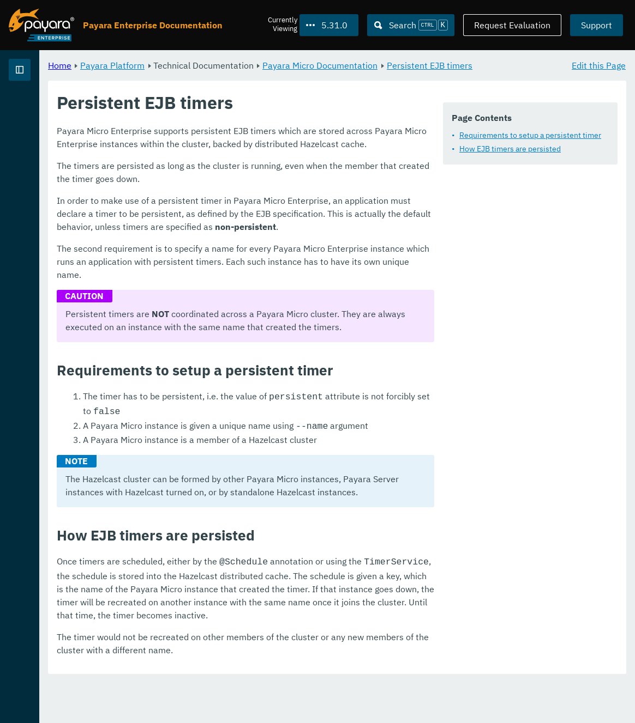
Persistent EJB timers (227, 78)
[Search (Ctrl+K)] (410, 25)
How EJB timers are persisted (259, 184)
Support (596, 25)
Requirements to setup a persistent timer (280, 170)
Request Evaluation (512, 25)
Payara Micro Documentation (455, 65)
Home (195, 65)
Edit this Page (599, 65)
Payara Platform (42, 101)
